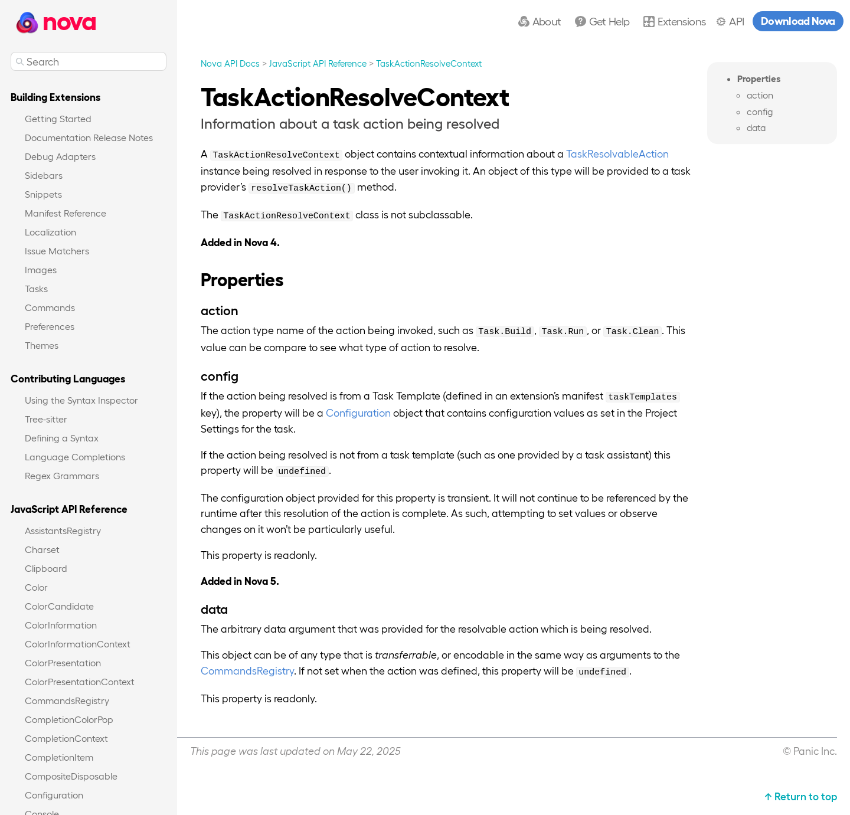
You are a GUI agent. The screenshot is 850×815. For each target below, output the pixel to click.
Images (41, 269)
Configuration (54, 794)
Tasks (36, 288)
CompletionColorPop (69, 719)
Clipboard (46, 568)
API (736, 20)
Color (36, 587)
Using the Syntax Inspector (81, 399)
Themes (41, 345)
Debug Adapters (60, 156)
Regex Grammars (62, 475)
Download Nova (798, 20)
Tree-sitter (46, 418)
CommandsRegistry (67, 700)
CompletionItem (59, 756)
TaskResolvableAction (617, 153)
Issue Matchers (57, 250)
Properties (758, 78)
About (546, 20)
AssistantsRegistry (63, 530)
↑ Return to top (800, 796)
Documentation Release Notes (89, 137)
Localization (50, 231)
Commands (50, 307)
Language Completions (75, 456)
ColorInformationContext (77, 643)
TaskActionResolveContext (429, 63)
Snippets (43, 193)
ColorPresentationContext (80, 681)
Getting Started (58, 118)
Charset (42, 549)
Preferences (49, 326)
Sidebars (44, 175)
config (760, 111)
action (760, 94)
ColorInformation (61, 624)
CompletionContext (66, 738)
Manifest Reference (65, 212)
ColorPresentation (63, 662)
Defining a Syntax (62, 437)
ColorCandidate (59, 605)
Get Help (609, 20)
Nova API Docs (230, 63)
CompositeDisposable (71, 775)
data (756, 127)
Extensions (681, 20)
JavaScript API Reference (318, 63)
